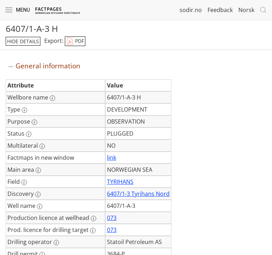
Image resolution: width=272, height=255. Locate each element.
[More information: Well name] (39, 206)
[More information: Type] (24, 110)
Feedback (220, 10)
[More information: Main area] (38, 170)
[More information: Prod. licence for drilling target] (93, 230)
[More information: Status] (29, 134)
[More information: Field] (24, 182)
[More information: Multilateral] (42, 146)
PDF (75, 41)
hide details (23, 41)
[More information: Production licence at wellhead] (93, 218)
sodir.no (191, 10)
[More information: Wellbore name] (52, 98)
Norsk (246, 10)
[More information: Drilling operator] (56, 242)
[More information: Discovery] (38, 194)
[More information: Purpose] (34, 122)
